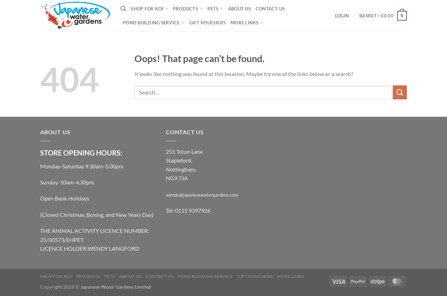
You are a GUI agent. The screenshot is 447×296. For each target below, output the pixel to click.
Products (188, 8)
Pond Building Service (153, 23)
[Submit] (400, 92)
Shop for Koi (149, 8)
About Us (239, 9)
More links (246, 23)
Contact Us (270, 9)
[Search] (123, 8)
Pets (215, 8)
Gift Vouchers (207, 22)
